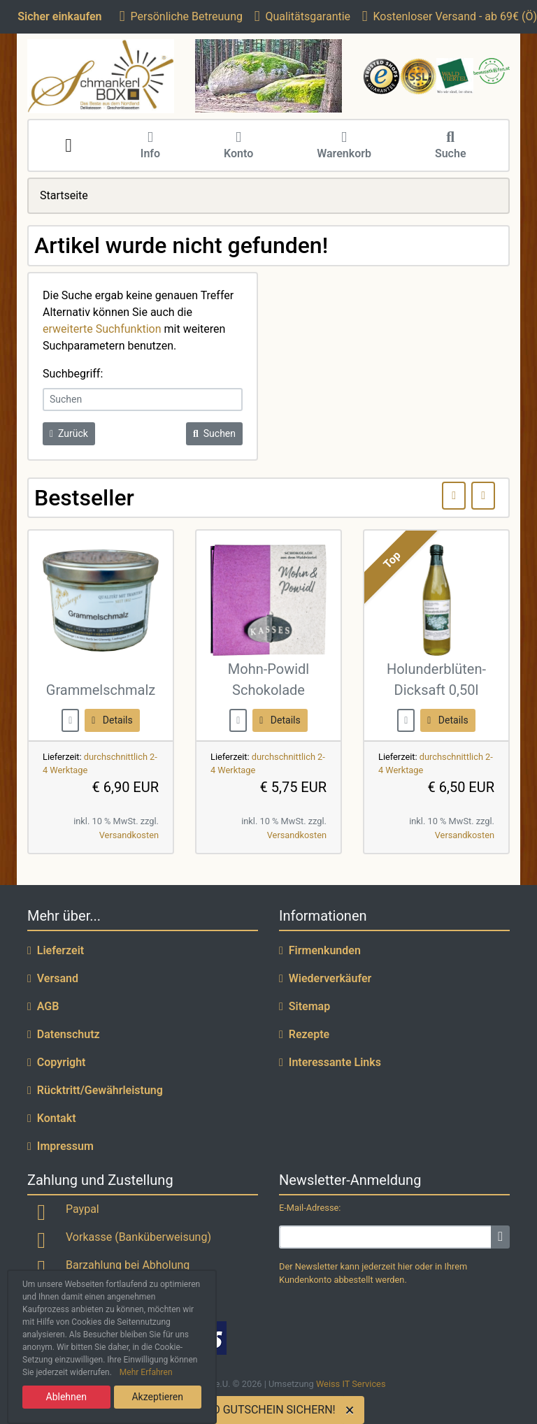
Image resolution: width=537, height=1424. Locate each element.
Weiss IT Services (351, 1384)
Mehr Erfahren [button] (146, 1372)
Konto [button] (238, 146)
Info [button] (150, 146)
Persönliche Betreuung (181, 16)
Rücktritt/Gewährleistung (95, 1090)
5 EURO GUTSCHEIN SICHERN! (258, 1409)
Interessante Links (330, 1062)
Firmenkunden (320, 950)
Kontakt (51, 1118)
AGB (43, 1006)
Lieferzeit (55, 950)
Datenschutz (63, 1034)
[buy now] (70, 719)
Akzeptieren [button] (157, 1396)
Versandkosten (129, 835)
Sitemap (304, 1006)
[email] (385, 1237)
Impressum (60, 1146)
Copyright (56, 1062)
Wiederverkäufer (325, 978)
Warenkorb (344, 146)
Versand (52, 978)
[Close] (352, 1410)
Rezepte (304, 1034)
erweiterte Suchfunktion (102, 329)
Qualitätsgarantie (302, 16)
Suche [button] (450, 146)
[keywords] (143, 399)
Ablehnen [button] (66, 1396)
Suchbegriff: (73, 373)
